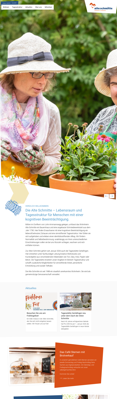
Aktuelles (28, 7)
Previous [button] (106, 196)
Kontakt (14, 3)
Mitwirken (48, 7)
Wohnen (6, 7)
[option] (58, 100)
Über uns (38, 7)
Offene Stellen (6, 3)
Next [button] (111, 196)
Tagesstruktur (17, 7)
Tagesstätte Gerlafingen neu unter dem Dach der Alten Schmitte (73, 316)
